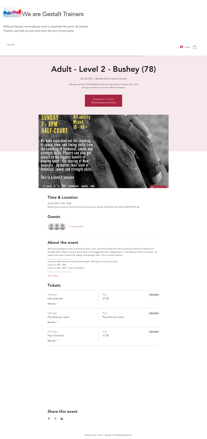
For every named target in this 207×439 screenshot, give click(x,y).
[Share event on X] (55, 419)
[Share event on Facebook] (49, 419)
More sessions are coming (103, 102)
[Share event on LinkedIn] (62, 419)
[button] (194, 47)
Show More (53, 275)
